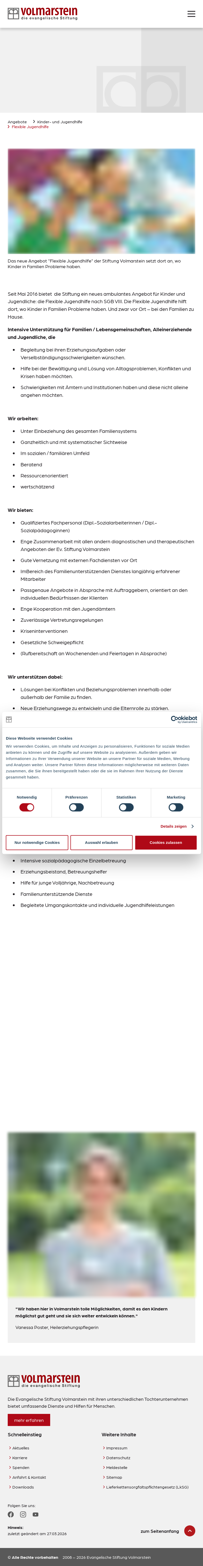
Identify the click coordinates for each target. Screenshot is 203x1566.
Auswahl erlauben (101, 842)
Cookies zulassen (166, 842)
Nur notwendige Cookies (37, 842)
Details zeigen (174, 826)
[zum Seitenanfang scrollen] (168, 1530)
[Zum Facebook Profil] (11, 1514)
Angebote (17, 121)
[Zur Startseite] (42, 14)
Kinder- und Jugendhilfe (59, 121)
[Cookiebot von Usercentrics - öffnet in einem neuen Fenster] (174, 719)
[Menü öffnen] (191, 14)
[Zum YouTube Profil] (35, 1514)
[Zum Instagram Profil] (23, 1514)
